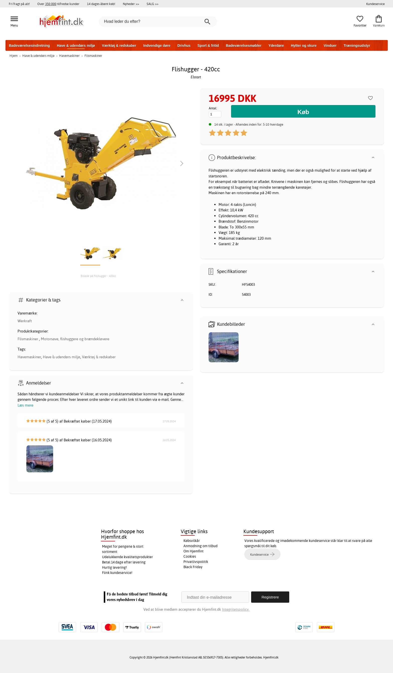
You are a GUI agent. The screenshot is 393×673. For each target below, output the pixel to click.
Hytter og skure (304, 46)
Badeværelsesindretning (29, 46)
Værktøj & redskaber (119, 46)
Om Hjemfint (193, 551)
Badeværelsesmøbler (243, 46)
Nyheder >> (131, 4)
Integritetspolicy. (235, 609)
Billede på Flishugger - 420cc (98, 276)
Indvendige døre (156, 46)
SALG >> (152, 4)
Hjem (14, 56)
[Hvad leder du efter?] (158, 22)
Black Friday (193, 567)
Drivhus (183, 46)
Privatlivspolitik (195, 561)
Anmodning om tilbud (200, 546)
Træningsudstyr (357, 46)
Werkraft (25, 320)
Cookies (189, 556)
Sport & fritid (208, 46)
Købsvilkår (191, 540)
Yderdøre (276, 46)
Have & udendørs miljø (76, 46)
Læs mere (25, 405)
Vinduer (330, 46)
